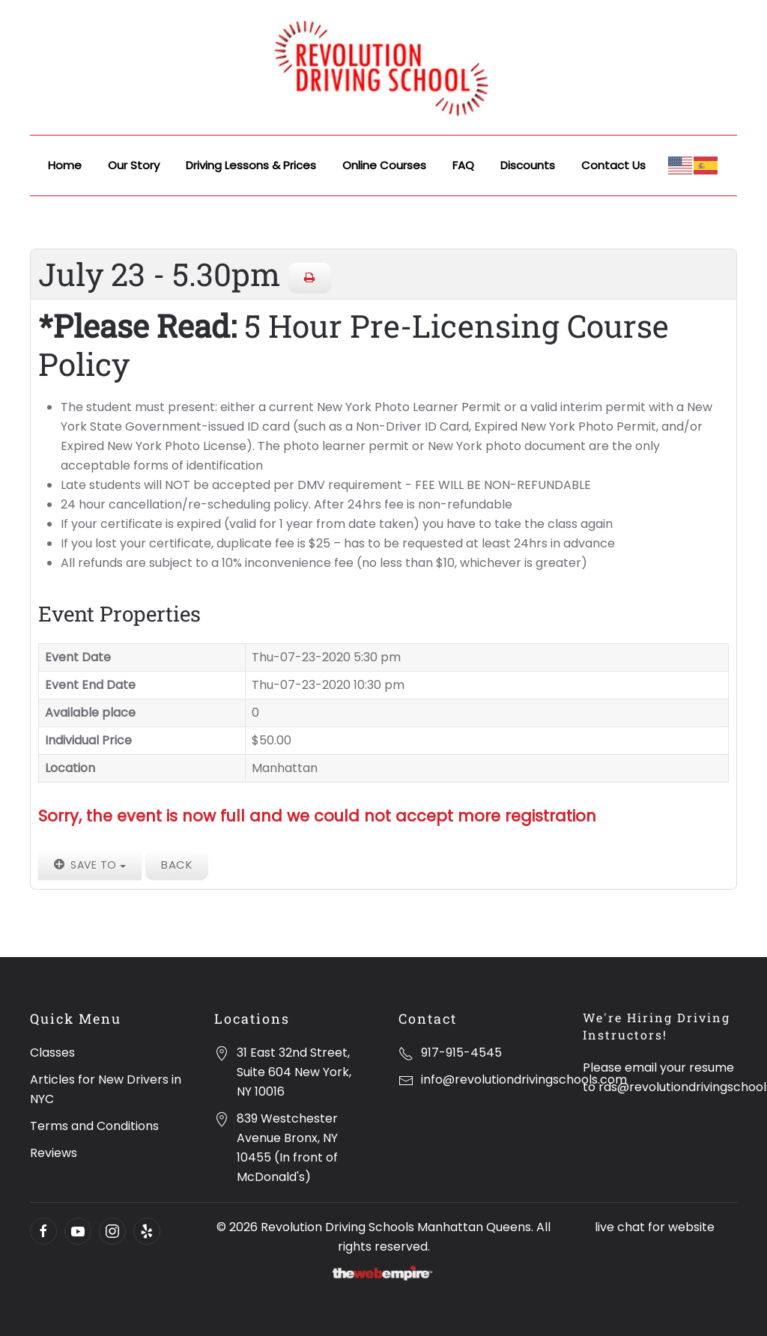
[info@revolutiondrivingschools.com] (405, 1079)
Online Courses (384, 165)
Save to (90, 864)
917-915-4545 (461, 1052)
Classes (52, 1052)
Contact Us (613, 165)
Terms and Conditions (94, 1126)
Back (176, 864)
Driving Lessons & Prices (251, 165)
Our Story (134, 165)
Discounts (527, 165)
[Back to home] (383, 67)
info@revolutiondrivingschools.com (524, 1079)
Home (65, 165)
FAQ (463, 165)
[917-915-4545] (405, 1052)
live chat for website (655, 1227)
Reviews (53, 1153)
